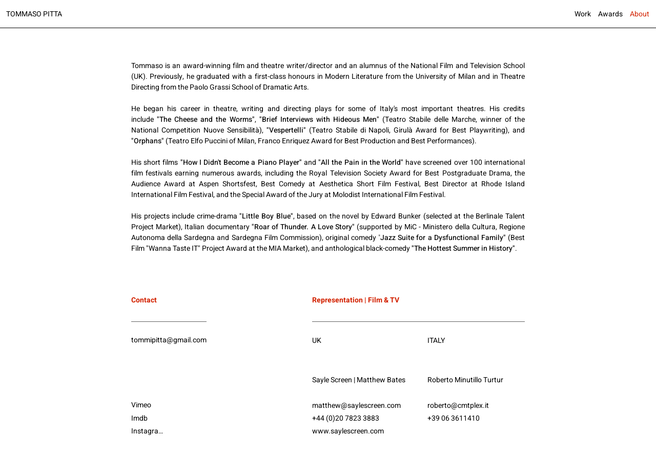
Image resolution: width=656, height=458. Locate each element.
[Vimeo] (143, 405)
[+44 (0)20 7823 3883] (347, 418)
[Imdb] (140, 418)
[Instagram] (148, 431)
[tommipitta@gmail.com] (177, 340)
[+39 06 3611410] (455, 418)
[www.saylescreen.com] (349, 431)
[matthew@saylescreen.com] (358, 405)
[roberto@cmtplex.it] (460, 405)
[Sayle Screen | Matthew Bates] (360, 380)
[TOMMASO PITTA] (37, 14)
